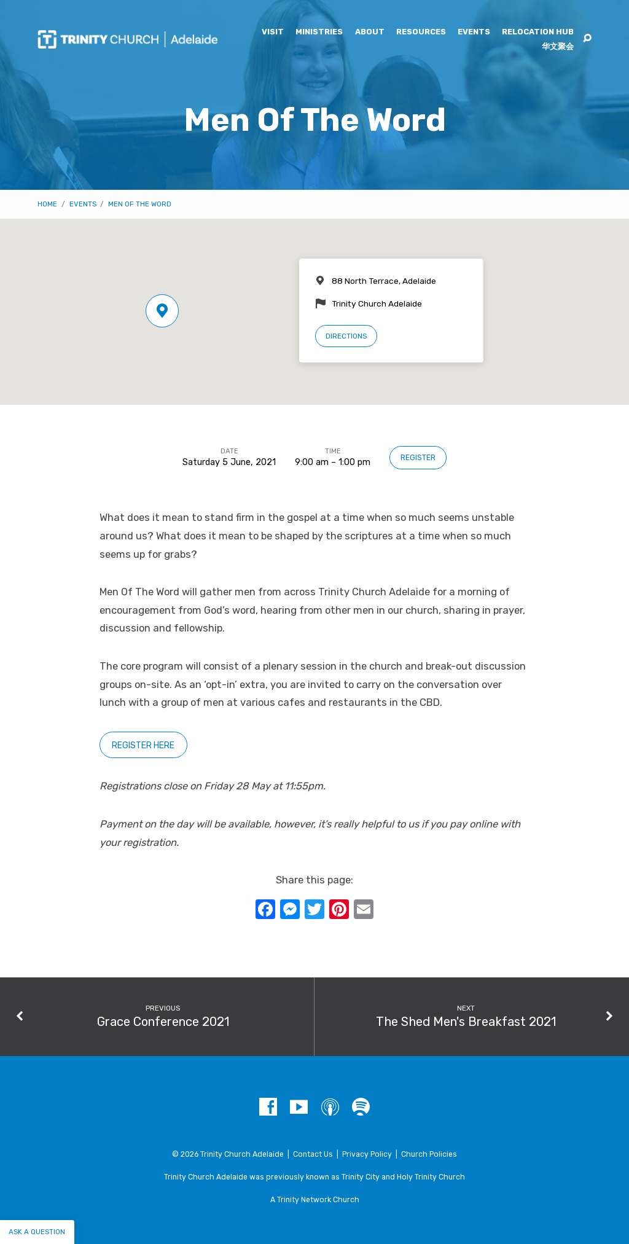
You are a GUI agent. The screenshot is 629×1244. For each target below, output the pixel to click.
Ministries (319, 32)
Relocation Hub (538, 32)
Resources (421, 32)
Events (474, 32)
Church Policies (429, 1154)
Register (418, 457)
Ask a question (37, 1231)
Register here (143, 745)
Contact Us (313, 1154)
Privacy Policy (367, 1154)
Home (47, 204)
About (370, 32)
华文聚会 (558, 47)
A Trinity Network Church (314, 1199)
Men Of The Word (139, 204)
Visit (273, 32)
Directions (346, 336)
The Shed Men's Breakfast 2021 (466, 1021)
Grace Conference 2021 (163, 1021)
